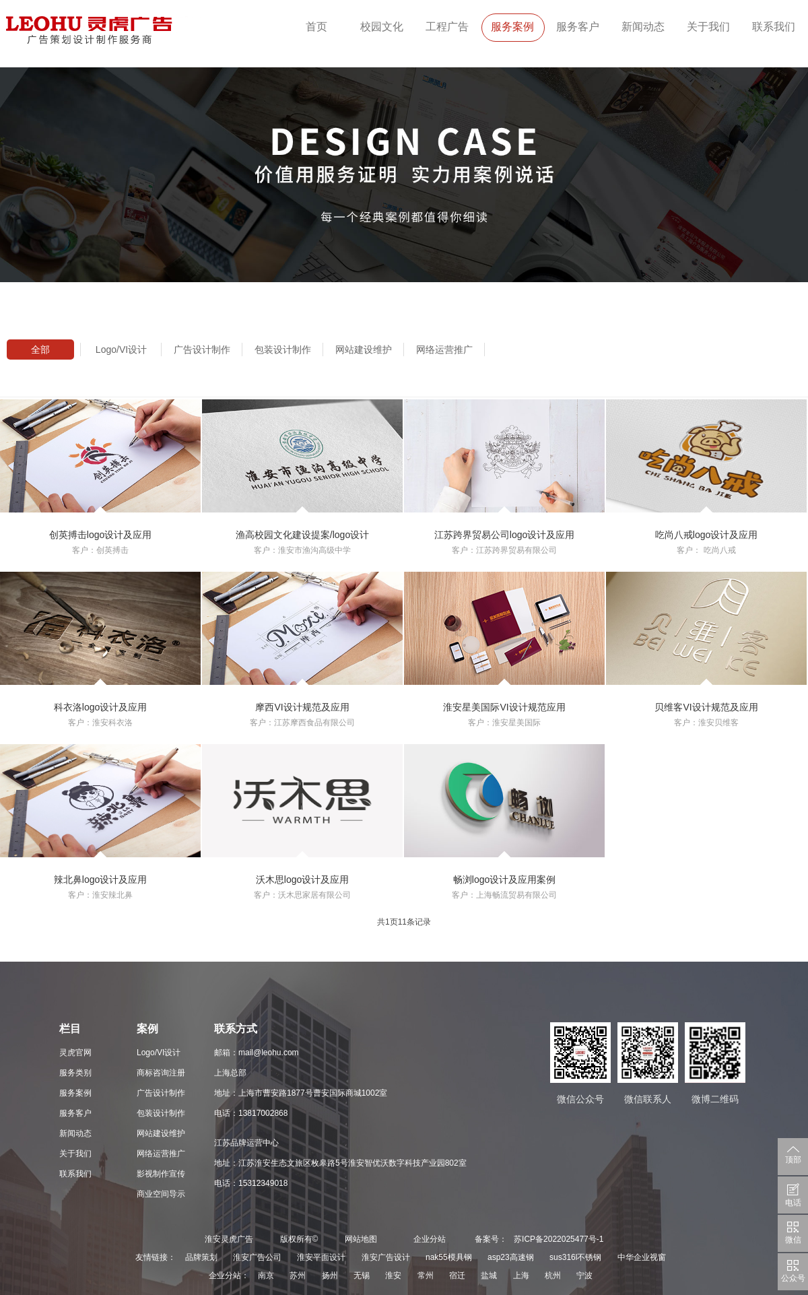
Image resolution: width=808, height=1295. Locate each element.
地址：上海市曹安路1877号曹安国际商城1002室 (300, 1093)
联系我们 (773, 26)
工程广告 (447, 26)
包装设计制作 (283, 349)
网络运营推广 (444, 349)
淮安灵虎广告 (229, 1239)
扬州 (330, 1275)
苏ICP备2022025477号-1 (558, 1239)
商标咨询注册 (161, 1072)
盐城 (489, 1275)
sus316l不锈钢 (575, 1257)
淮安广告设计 (386, 1257)
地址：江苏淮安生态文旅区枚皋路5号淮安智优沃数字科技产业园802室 (340, 1163)
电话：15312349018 (251, 1183)
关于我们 (708, 26)
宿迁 (457, 1275)
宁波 (584, 1275)
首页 (316, 26)
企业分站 (429, 1239)
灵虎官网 (75, 1052)
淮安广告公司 (257, 1257)
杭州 (553, 1275)
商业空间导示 (161, 1194)
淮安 (393, 1275)
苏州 (298, 1275)
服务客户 (577, 26)
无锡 (362, 1275)
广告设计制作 (202, 349)
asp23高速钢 (510, 1257)
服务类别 (75, 1072)
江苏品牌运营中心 (246, 1143)
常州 (425, 1275)
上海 (521, 1275)
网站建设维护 (363, 349)
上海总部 (230, 1072)
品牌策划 (201, 1257)
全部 (40, 349)
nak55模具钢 (449, 1257)
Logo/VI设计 (121, 349)
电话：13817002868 (251, 1113)
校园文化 (381, 26)
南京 (266, 1275)
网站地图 (361, 1239)
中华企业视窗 (641, 1257)
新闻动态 (643, 26)
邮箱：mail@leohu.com (256, 1052)
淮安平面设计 (321, 1257)
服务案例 (512, 26)
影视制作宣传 (161, 1173)
